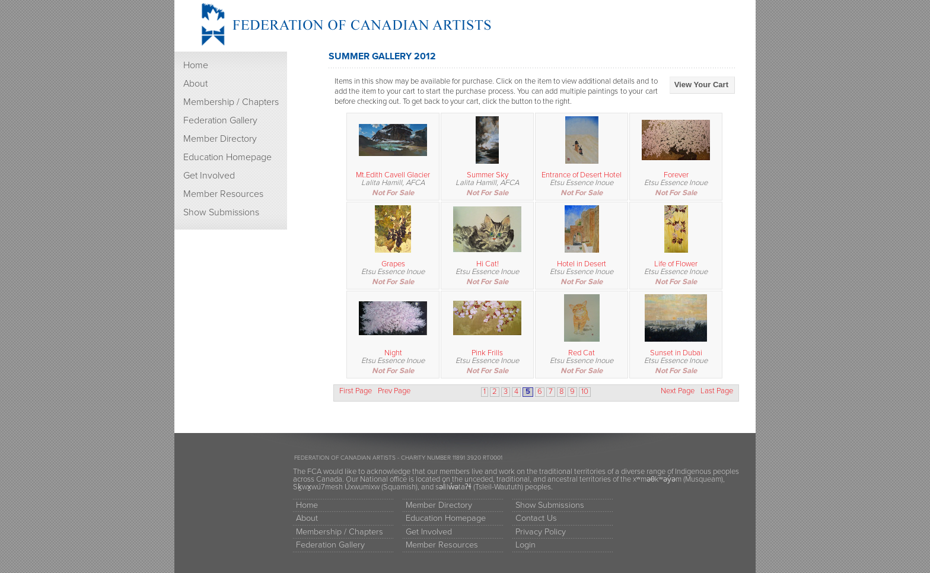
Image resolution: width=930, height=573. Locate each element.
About (195, 84)
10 (584, 391)
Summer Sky (487, 175)
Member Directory (220, 139)
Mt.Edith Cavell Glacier (393, 175)
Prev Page (394, 391)
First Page (355, 391)
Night (393, 353)
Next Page (678, 391)
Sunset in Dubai (676, 353)
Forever (676, 175)
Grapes (393, 264)
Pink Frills (487, 353)
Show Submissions (221, 212)
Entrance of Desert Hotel (582, 175)
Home (195, 65)
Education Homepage (227, 157)
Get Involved (209, 176)
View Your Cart (701, 84)
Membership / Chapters (231, 102)
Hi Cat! (487, 264)
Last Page (716, 391)
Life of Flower (676, 264)
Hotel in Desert (581, 264)
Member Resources (223, 194)
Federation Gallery (220, 120)
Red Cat (581, 353)
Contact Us (536, 518)
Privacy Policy (540, 532)
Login (525, 545)
